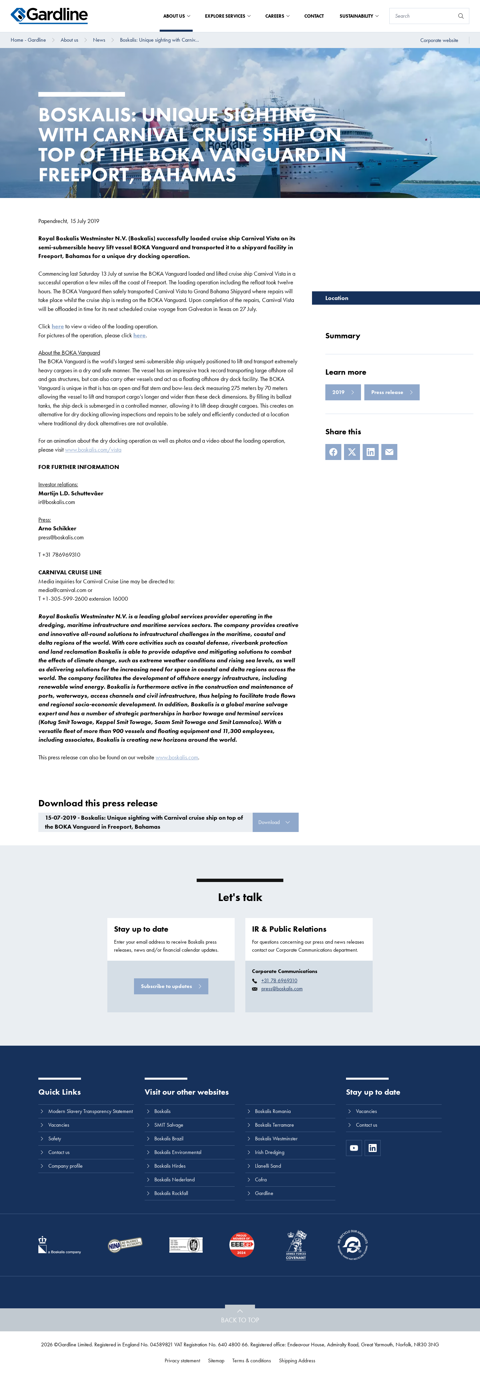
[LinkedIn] (371, 452)
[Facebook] (333, 452)
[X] (352, 452)
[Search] (422, 16)
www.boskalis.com (177, 757)
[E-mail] (389, 452)
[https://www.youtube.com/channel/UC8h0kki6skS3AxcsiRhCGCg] (354, 1148)
